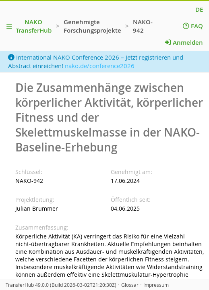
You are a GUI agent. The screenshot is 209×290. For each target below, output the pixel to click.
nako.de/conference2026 (100, 66)
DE (199, 9)
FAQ (193, 26)
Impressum (156, 285)
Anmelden (184, 42)
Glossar (130, 285)
